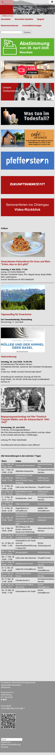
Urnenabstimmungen (32, 25)
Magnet (40, 19)
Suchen (27, 32)
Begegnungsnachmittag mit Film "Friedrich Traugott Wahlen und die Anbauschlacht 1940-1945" (25, 419)
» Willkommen (8, 16)
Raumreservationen (9, 25)
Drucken (4, 747)
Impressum (6, 742)
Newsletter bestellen (24, 19)
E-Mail (4, 699)
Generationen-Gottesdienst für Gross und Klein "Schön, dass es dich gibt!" (25, 263)
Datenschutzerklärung (10, 744)
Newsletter (6, 19)
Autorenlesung (8, 356)
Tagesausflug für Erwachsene (16, 314)
